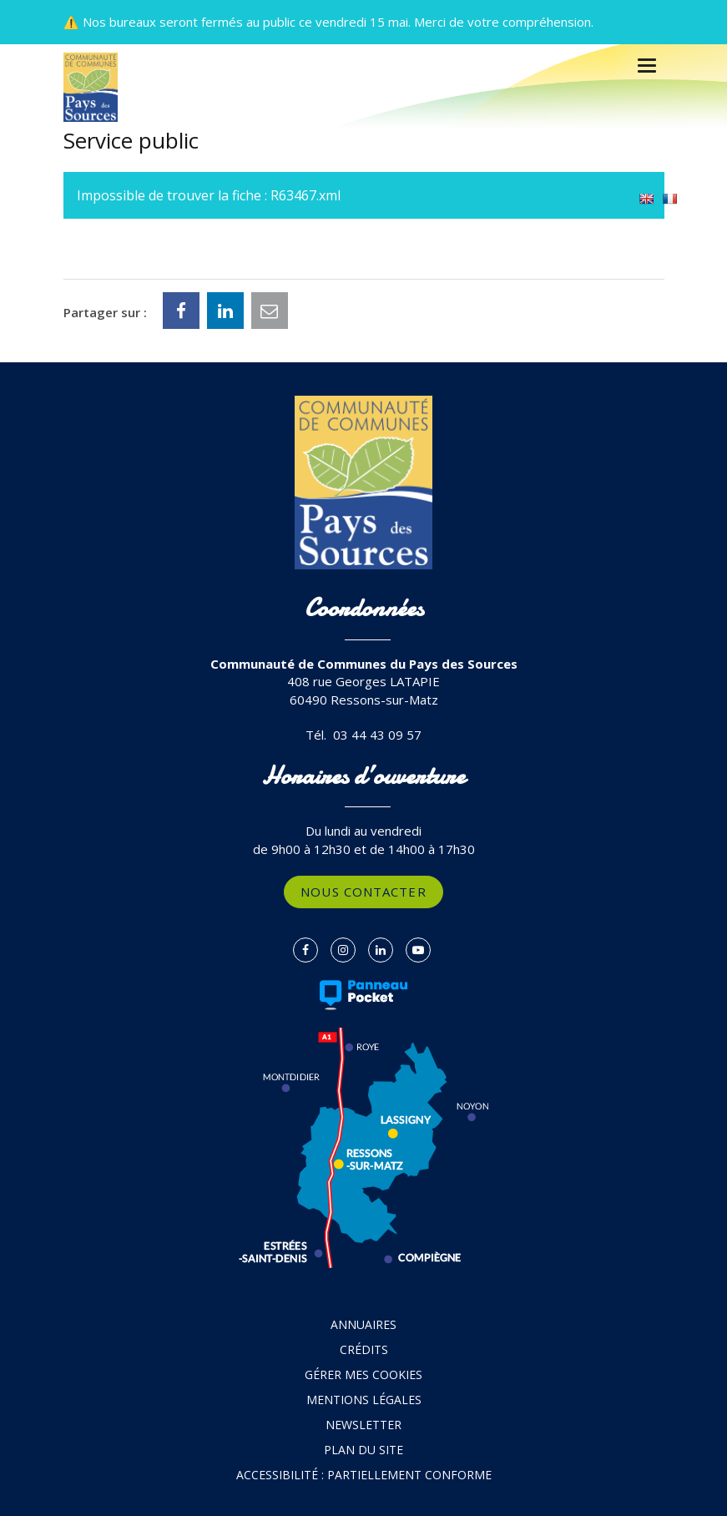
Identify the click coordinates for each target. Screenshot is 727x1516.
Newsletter (363, 1425)
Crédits (364, 1349)
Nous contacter (363, 891)
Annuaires (363, 1324)
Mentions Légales (364, 1399)
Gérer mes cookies (363, 1374)
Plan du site (363, 1450)
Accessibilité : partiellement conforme (364, 1475)
